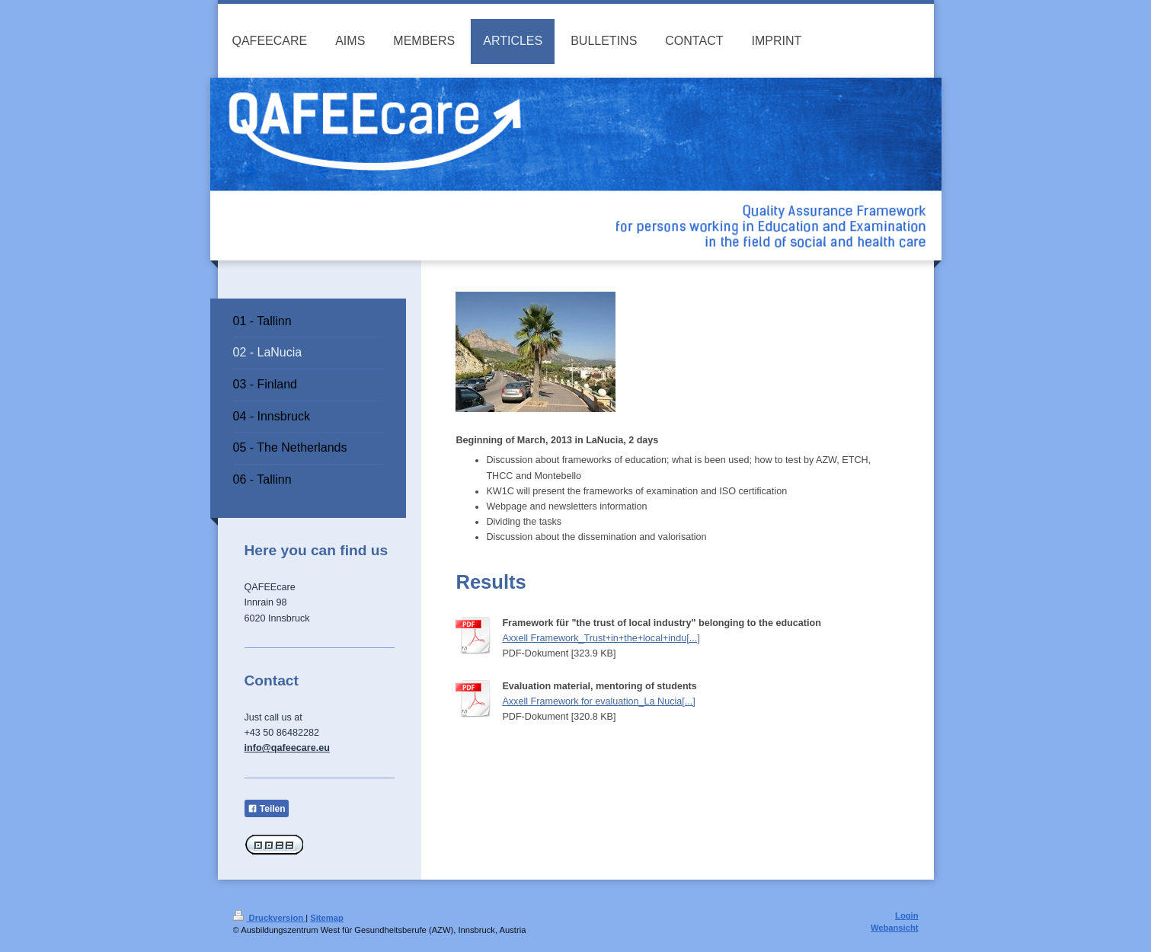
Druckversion (269, 917)
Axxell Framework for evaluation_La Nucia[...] (598, 701)
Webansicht (895, 927)
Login (906, 915)
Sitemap (327, 917)
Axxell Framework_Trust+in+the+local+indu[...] (600, 638)
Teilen (267, 808)
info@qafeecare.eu (287, 748)
